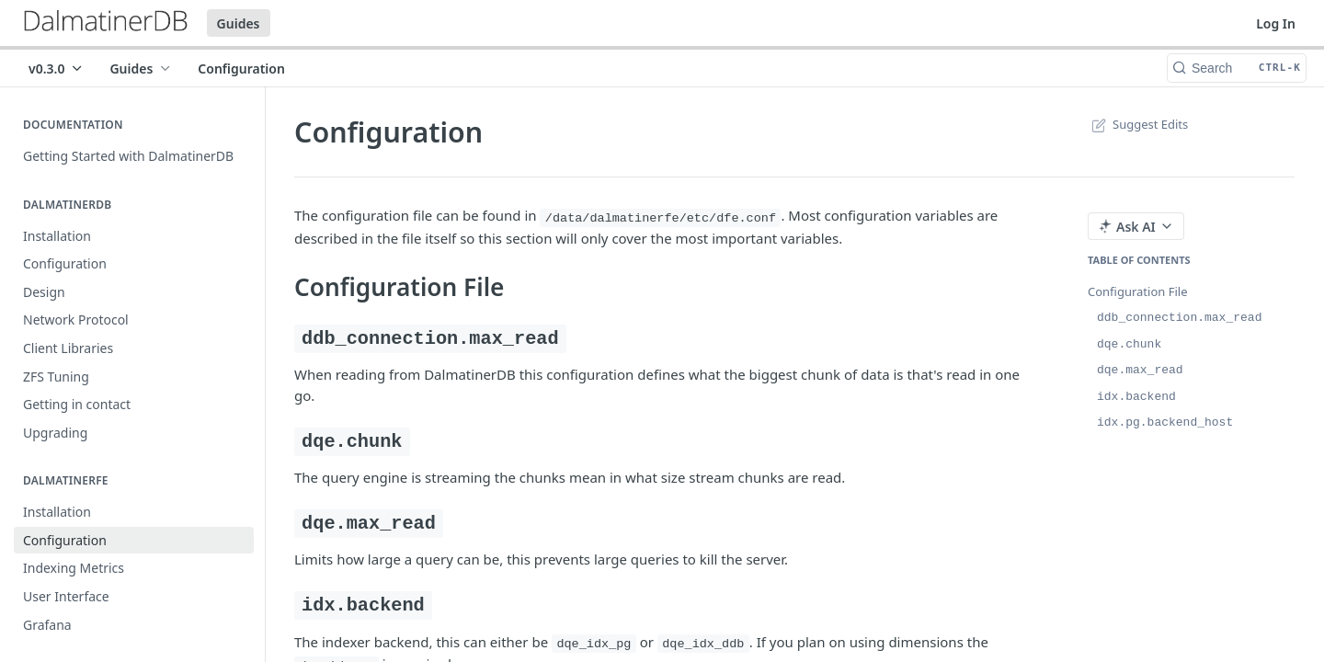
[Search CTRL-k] (1237, 68)
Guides (238, 23)
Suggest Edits (1138, 124)
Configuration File (1138, 291)
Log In (1275, 23)
